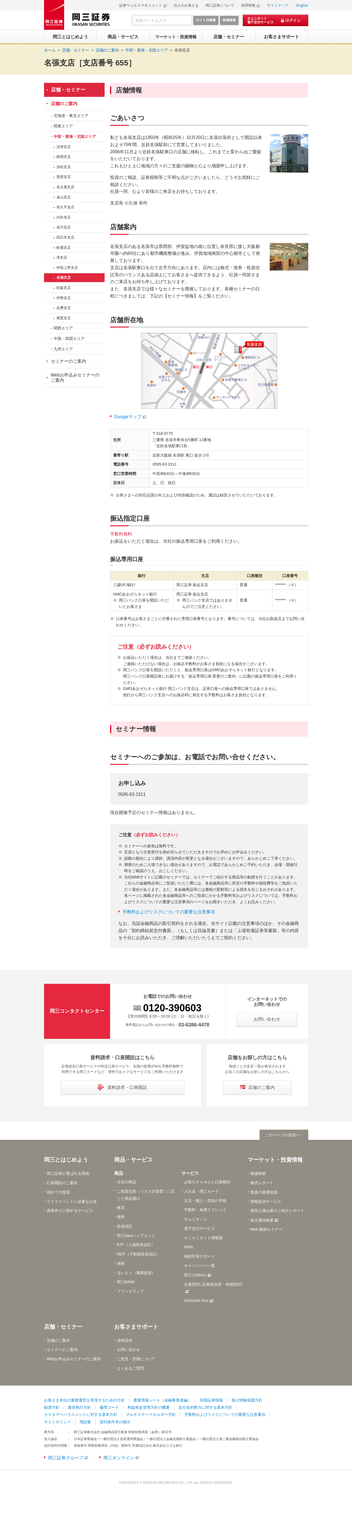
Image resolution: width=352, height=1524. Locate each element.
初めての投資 (58, 1192)
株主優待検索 (262, 1220)
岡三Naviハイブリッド (136, 1235)
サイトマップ (277, 5)
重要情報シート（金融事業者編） (162, 1400)
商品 (118, 1173)
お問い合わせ (128, 1349)
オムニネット (195, 1219)
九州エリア (63, 349)
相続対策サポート (199, 1256)
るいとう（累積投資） (136, 1273)
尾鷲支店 (63, 318)
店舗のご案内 (64, 103)
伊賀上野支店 (67, 268)
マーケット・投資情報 (275, 1160)
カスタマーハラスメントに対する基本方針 (80, 1414)
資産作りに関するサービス (70, 1210)
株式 (121, 1207)
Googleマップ (128, 416)
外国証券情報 (211, 1400)
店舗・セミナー (68, 89)
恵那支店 (63, 177)
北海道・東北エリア (71, 115)
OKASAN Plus (196, 1300)
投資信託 (124, 1226)
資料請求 (124, 1340)
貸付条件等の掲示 (115, 1422)
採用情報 (248, 5)
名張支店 (182, 50)
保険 (121, 1263)
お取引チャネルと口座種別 (207, 1182)
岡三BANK (126, 1282)
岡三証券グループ (65, 1457)
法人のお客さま (186, 5)
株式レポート (262, 1183)
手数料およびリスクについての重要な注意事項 (168, 912)
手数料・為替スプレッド (205, 1210)
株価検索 (258, 1173)
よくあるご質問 (130, 1368)
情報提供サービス (265, 1201)
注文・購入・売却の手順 (205, 1200)
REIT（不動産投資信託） (138, 1254)
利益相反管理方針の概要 (148, 1407)
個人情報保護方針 (246, 1400)
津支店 (61, 257)
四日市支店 (65, 237)
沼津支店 (63, 147)
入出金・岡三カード (201, 1191)
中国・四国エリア (69, 338)
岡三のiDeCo (195, 1275)
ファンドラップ (130, 1291)
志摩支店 (63, 308)
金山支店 (63, 197)
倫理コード (109, 1407)
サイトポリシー (57, 1422)
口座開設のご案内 (62, 1183)
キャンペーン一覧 (199, 1265)
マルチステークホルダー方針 (151, 1414)
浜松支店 (63, 167)
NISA (188, 1247)
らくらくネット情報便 (203, 1238)
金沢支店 (63, 227)
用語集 (85, 1422)
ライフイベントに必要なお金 (72, 1201)
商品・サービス (133, 1160)
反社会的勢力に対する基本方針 (205, 1407)
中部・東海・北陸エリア (75, 136)
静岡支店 (63, 157)
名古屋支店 (65, 187)
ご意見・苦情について (136, 1359)
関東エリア (63, 126)
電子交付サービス (199, 1228)
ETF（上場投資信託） (136, 1244)
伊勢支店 (63, 298)
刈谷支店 (63, 217)
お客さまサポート (136, 1327)
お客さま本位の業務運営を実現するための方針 (84, 1400)
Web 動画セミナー (266, 1229)
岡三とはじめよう (66, 1160)
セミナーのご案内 (68, 361)
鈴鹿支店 (63, 247)
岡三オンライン (118, 1457)
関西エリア (63, 328)
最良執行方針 (79, 1407)
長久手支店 (65, 207)
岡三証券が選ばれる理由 (68, 1173)
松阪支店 (63, 288)
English (302, 5)
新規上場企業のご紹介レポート (277, 1210)
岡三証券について (220, 5)
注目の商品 (126, 1182)
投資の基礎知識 (263, 1192)
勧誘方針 (51, 1407)
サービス (190, 1173)
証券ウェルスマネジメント (140, 5)
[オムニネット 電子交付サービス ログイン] (275, 20)
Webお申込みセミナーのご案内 (75, 378)
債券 (121, 1217)
